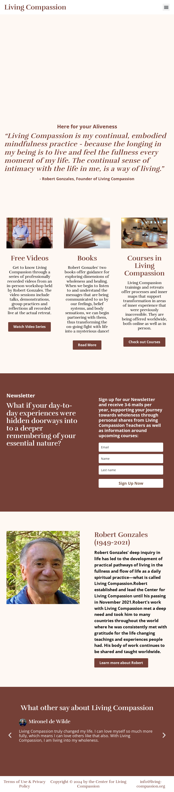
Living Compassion (35, 7)
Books (87, 258)
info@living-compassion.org (151, 784)
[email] (131, 447)
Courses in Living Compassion (144, 265)
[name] (131, 458)
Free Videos (29, 258)
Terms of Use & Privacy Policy (24, 784)
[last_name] (131, 470)
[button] (166, 7)
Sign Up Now (131, 483)
